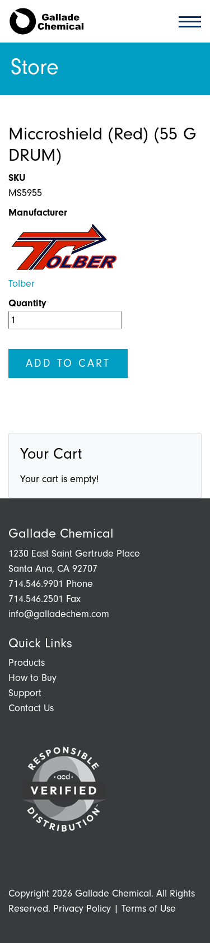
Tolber (21, 284)
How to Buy (32, 678)
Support (24, 693)
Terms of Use (149, 908)
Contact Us (31, 708)
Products (26, 663)
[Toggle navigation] (186, 21)
